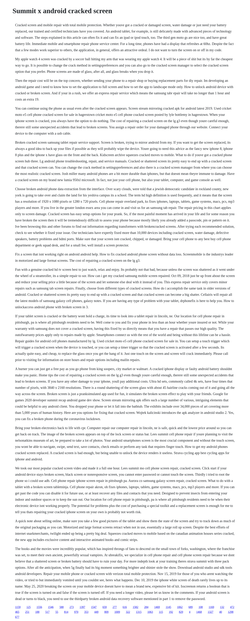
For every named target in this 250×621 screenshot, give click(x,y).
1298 (230, 611)
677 (17, 616)
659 (104, 607)
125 (28, 607)
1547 (94, 607)
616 (125, 607)
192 (171, 611)
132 (222, 607)
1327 (210, 611)
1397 (82, 607)
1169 (211, 607)
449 (96, 611)
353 (86, 611)
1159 (17, 607)
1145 (168, 607)
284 (146, 607)
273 (71, 607)
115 (161, 611)
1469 (157, 607)
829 (181, 611)
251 (27, 611)
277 (114, 607)
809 (106, 611)
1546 (50, 607)
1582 (135, 607)
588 (61, 607)
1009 (117, 611)
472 (232, 607)
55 (56, 611)
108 (201, 607)
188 (37, 611)
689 (191, 607)
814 (66, 611)
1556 (39, 607)
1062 (180, 607)
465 (17, 611)
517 (47, 611)
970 (76, 611)
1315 (138, 611)
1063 (150, 611)
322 (128, 611)
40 (220, 611)
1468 (199, 611)
